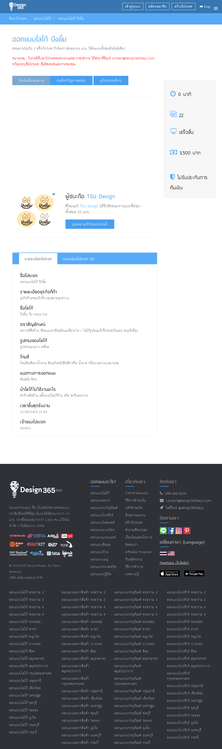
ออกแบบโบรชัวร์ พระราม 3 (186, 600)
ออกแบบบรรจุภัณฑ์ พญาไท (133, 637)
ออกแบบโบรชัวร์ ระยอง (183, 715)
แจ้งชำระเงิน (134, 508)
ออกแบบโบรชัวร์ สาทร (183, 629)
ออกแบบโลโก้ (42, 19)
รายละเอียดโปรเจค (38, 259)
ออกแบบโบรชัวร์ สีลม (182, 651)
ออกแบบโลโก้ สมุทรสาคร (26, 659)
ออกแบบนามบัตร (103, 530)
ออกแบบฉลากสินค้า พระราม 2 (84, 592)
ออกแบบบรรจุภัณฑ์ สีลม (131, 651)
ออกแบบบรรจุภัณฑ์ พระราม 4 (136, 607)
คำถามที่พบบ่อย (136, 530)
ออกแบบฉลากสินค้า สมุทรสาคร (84, 659)
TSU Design (101, 196)
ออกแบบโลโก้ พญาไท (24, 637)
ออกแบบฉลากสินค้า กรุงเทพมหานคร (75, 681)
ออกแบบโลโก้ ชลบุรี (23, 703)
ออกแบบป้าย (100, 552)
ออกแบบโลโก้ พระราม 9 (26, 614)
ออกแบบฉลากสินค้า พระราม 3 (84, 600)
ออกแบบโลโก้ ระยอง (23, 710)
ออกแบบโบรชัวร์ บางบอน (185, 644)
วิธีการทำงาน (134, 567)
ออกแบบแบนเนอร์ (103, 537)
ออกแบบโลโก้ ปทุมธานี (25, 681)
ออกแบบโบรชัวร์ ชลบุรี (183, 708)
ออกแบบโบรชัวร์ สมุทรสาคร (186, 659)
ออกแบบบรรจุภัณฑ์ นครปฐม (134, 706)
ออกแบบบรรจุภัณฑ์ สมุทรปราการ (127, 668)
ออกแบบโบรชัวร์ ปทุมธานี (185, 686)
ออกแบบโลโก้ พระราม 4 (26, 607)
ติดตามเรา (169, 518)
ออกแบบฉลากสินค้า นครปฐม (82, 706)
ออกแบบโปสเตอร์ (103, 523)
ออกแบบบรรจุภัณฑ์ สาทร (132, 629)
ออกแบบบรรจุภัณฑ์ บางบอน (134, 644)
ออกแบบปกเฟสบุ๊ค (103, 567)
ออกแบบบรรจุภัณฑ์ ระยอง (133, 721)
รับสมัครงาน (133, 559)
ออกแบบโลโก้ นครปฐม (25, 696)
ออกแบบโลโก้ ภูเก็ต (22, 718)
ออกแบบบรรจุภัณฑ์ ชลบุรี (132, 713)
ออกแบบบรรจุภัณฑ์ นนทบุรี (133, 735)
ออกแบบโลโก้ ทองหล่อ (25, 622)
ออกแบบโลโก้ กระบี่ (23, 732)
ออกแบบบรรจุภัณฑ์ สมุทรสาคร (136, 659)
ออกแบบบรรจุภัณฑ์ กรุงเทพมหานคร (127, 681)
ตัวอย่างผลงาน (135, 515)
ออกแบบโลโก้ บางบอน (25, 644)
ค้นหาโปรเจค (17, 19)
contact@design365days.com (188, 501)
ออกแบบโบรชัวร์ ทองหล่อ (185, 622)
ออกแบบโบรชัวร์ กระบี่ (183, 738)
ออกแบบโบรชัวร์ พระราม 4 (186, 607)
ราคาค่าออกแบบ (136, 493)
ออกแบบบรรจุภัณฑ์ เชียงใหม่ (134, 699)
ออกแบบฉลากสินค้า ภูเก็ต (80, 728)
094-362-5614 (174, 494)
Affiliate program (138, 552)
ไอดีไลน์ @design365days (183, 508)
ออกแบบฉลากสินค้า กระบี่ (80, 743)
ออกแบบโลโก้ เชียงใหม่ (25, 688)
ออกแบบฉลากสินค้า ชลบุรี (80, 713)
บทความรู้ (132, 574)
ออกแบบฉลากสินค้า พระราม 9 (84, 614)
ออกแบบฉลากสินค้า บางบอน (82, 644)
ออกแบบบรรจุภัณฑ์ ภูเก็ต (132, 728)
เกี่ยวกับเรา (135, 481)
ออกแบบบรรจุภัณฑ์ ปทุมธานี (134, 691)
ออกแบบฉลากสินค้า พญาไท (81, 637)
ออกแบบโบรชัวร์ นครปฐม (185, 701)
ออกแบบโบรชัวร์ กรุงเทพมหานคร (178, 676)
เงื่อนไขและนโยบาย (138, 537)
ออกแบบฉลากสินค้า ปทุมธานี (82, 691)
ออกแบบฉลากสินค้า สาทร (80, 629)
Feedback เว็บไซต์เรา (174, 563)
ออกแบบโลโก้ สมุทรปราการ (28, 666)
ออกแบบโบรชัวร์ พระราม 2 (186, 592)
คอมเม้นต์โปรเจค (78, 259)
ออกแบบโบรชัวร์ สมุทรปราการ (188, 666)
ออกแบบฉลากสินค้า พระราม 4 (84, 607)
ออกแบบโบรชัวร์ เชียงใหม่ (185, 693)
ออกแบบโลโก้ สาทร (23, 629)
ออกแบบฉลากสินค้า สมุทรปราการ (75, 668)
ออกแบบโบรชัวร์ (102, 515)
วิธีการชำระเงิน (135, 501)
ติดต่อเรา (131, 545)
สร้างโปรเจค (133, 523)
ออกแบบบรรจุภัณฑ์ (104, 508)
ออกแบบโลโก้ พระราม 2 (26, 592)
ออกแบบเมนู (99, 559)
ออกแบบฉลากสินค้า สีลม (79, 651)
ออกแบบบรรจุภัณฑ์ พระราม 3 (136, 600)
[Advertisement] (93, 112)
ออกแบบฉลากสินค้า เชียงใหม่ (82, 699)
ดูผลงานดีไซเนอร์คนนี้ (90, 224)
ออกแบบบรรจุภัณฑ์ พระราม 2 (136, 592)
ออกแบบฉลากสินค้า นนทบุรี (81, 735)
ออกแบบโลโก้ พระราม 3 (26, 600)
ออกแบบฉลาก (100, 501)
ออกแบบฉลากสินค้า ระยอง (81, 721)
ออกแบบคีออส (101, 545)
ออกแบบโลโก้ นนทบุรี (24, 725)
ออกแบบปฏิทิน (101, 574)
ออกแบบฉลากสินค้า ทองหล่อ (82, 622)
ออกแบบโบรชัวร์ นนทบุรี (184, 730)
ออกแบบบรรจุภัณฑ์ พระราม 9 (136, 614)
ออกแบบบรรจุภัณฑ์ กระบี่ (132, 743)
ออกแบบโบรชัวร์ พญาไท (184, 637)
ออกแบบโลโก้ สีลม (22, 651)
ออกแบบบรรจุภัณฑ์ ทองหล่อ (134, 622)
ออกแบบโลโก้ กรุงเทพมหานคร (30, 673)
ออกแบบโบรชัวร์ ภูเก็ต (182, 723)
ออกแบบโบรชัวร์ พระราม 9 (186, 614)
